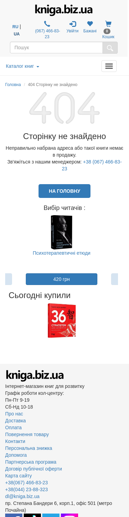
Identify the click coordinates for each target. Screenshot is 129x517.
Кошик (108, 30)
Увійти (72, 27)
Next (117, 320)
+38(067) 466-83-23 (26, 482)
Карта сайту (18, 475)
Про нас (14, 413)
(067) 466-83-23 (47, 30)
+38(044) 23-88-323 (26, 489)
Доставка (15, 420)
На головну (64, 190)
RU (15, 26)
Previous (6, 320)
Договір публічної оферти (33, 469)
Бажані (90, 27)
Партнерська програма (30, 462)
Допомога (16, 455)
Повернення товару (27, 434)
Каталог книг (22, 66)
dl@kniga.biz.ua (22, 496)
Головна (13, 84)
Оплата (13, 427)
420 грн (61, 279)
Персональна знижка (28, 448)
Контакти (15, 441)
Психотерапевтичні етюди (61, 253)
